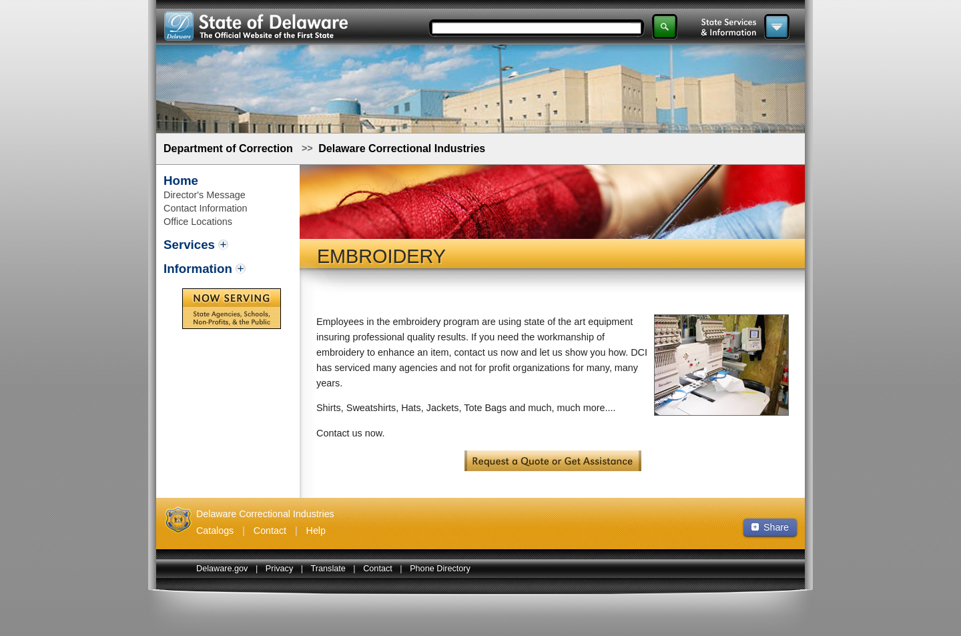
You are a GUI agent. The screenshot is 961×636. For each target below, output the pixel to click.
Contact (270, 530)
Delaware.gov (222, 568)
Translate (328, 568)
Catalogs (215, 530)
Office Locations (198, 221)
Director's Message (205, 195)
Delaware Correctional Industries (401, 148)
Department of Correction (228, 148)
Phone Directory (440, 568)
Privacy (280, 568)
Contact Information (206, 208)
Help (316, 530)
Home (181, 181)
